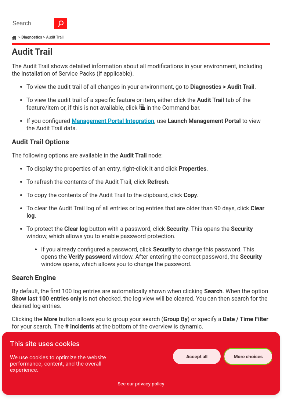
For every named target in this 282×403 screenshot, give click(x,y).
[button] (60, 23)
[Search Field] (37, 23)
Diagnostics (31, 37)
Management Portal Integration (113, 120)
